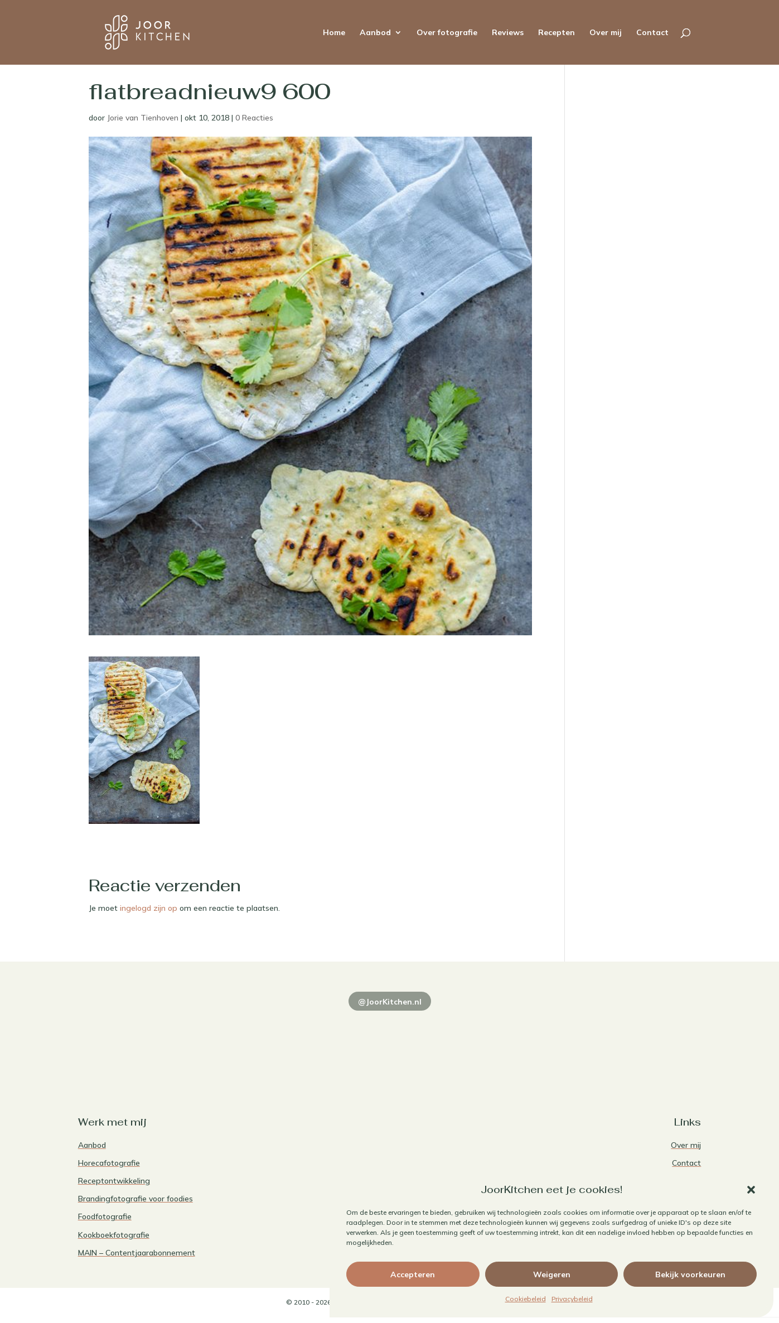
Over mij (605, 32)
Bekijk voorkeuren (690, 1274)
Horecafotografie (109, 1163)
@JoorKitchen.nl (390, 1002)
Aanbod (375, 32)
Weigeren (551, 1274)
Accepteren (412, 1274)
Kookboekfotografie (113, 1235)
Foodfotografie (105, 1216)
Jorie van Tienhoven (142, 118)
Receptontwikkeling (114, 1181)
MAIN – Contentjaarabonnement (136, 1253)
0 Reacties (254, 118)
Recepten (556, 32)
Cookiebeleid (525, 1299)
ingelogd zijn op (148, 908)
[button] (751, 1189)
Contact (652, 32)
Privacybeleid (572, 1299)
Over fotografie (447, 32)
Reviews (508, 32)
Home (334, 32)
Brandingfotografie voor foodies (135, 1199)
